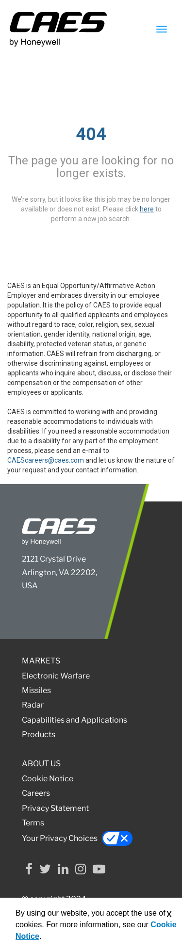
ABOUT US (41, 763)
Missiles (36, 690)
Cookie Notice (47, 778)
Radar (33, 705)
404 (91, 134)
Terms (33, 822)
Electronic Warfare (56, 675)
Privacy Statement (55, 808)
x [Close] (169, 913)
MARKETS (41, 660)
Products (38, 734)
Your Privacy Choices (77, 838)
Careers (36, 793)
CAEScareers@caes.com (45, 460)
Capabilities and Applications (74, 720)
